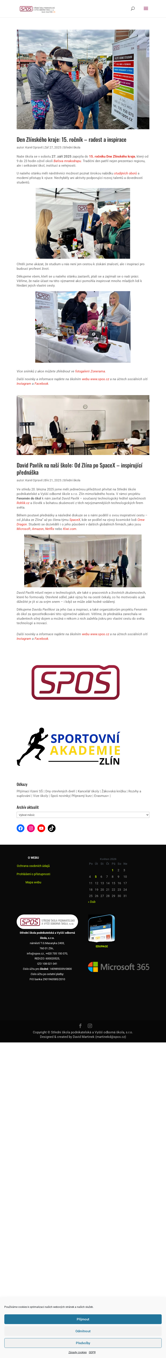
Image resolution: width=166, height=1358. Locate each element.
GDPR (92, 1352)
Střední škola (71, 147)
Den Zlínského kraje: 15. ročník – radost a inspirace (71, 139)
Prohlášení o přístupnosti (33, 874)
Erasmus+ (101, 796)
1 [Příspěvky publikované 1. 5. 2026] (112, 870)
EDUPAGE (102, 946)
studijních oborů (125, 173)
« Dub (92, 901)
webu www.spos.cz (95, 379)
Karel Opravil (33, 147)
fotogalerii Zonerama (90, 371)
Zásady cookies (78, 1352)
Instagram (24, 384)
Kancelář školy (88, 791)
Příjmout (83, 1319)
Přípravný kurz (82, 796)
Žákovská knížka (114, 791)
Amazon (38, 529)
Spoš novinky (60, 796)
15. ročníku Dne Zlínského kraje (112, 156)
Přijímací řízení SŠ (30, 791)
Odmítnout (83, 1331)
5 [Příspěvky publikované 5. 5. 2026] (96, 876)
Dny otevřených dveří (60, 791)
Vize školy (41, 796)
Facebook (41, 384)
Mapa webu (33, 882)
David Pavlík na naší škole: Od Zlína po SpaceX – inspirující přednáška (79, 469)
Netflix (49, 529)
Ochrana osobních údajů (33, 866)
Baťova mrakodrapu (67, 161)
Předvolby (83, 1343)
